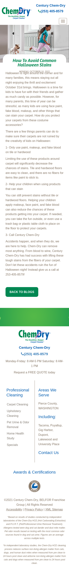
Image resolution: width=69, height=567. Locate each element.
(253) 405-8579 (50, 11)
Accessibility (14, 509)
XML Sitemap (54, 509)
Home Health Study (15, 436)
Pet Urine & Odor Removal (18, 425)
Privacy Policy (34, 509)
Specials (12, 444)
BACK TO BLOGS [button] (22, 292)
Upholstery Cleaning (14, 413)
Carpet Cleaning (17, 404)
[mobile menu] (63, 21)
